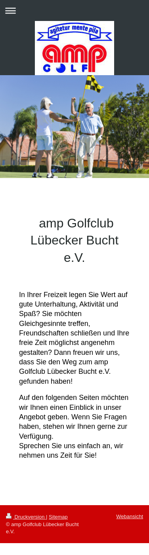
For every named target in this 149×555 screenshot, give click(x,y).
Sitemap (58, 517)
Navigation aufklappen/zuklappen (74, 10)
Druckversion (26, 517)
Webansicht (129, 516)
